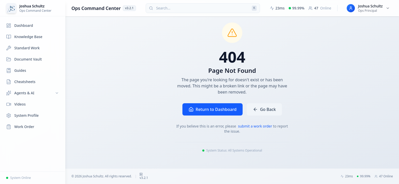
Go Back (264, 109)
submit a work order (255, 126)
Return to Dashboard (212, 109)
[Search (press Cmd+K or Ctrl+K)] (203, 8)
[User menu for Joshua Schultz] (368, 8)
